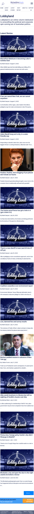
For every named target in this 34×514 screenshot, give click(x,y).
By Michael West (5, 400)
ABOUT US (24, 8)
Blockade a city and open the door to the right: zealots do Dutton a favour (16, 474)
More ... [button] (28, 493)
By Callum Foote (5, 362)
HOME (1, 8)
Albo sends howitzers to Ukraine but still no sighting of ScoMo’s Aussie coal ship (16, 396)
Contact (30, 511)
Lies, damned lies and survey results (13, 322)
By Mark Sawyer (4, 63)
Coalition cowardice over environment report (16, 286)
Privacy (31, 513)
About (25, 511)
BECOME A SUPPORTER (29, 500)
